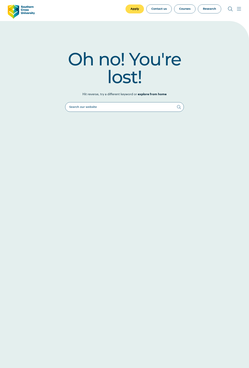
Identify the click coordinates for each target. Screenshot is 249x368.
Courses (184, 9)
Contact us (159, 9)
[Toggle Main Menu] (239, 9)
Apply (135, 9)
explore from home (152, 94)
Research (209, 9)
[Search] (179, 107)
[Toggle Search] (230, 9)
